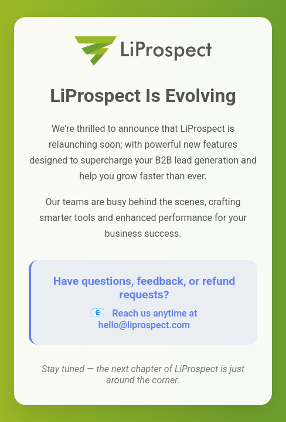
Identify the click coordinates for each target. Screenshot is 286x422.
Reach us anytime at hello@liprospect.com (148, 319)
